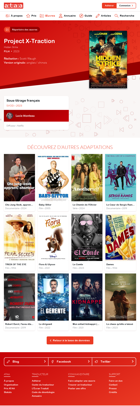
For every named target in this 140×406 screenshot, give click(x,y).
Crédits (113, 392)
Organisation (11, 385)
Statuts (8, 392)
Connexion (126, 5)
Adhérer (109, 5)
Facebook (70, 362)
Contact (113, 385)
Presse (113, 389)
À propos (14, 16)
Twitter (114, 362)
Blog (26, 362)
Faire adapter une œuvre (81, 381)
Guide (85, 16)
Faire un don (115, 381)
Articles (103, 16)
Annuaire (67, 16)
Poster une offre (77, 389)
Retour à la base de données (70, 340)
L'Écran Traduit (40, 389)
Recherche (124, 16)
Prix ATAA (9, 389)
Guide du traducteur (43, 385)
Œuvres (47, 16)
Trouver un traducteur (80, 385)
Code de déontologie (43, 392)
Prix (31, 16)
